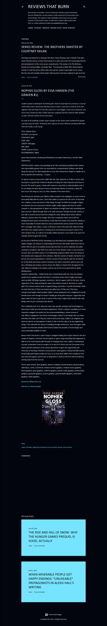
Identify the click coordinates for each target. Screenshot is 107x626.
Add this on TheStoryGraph (31, 386)
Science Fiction (67, 447)
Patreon (45, 28)
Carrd (30, 28)
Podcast (37, 28)
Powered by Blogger (53, 614)
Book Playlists (69, 28)
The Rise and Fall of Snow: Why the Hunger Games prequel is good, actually (53, 537)
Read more (82, 77)
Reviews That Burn (48, 6)
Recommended (52, 447)
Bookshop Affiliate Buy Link (31, 382)
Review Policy (56, 28)
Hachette (29, 447)
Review (60, 447)
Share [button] (23, 77)
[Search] (84, 6)
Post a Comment (32, 77)
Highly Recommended (39, 447)
